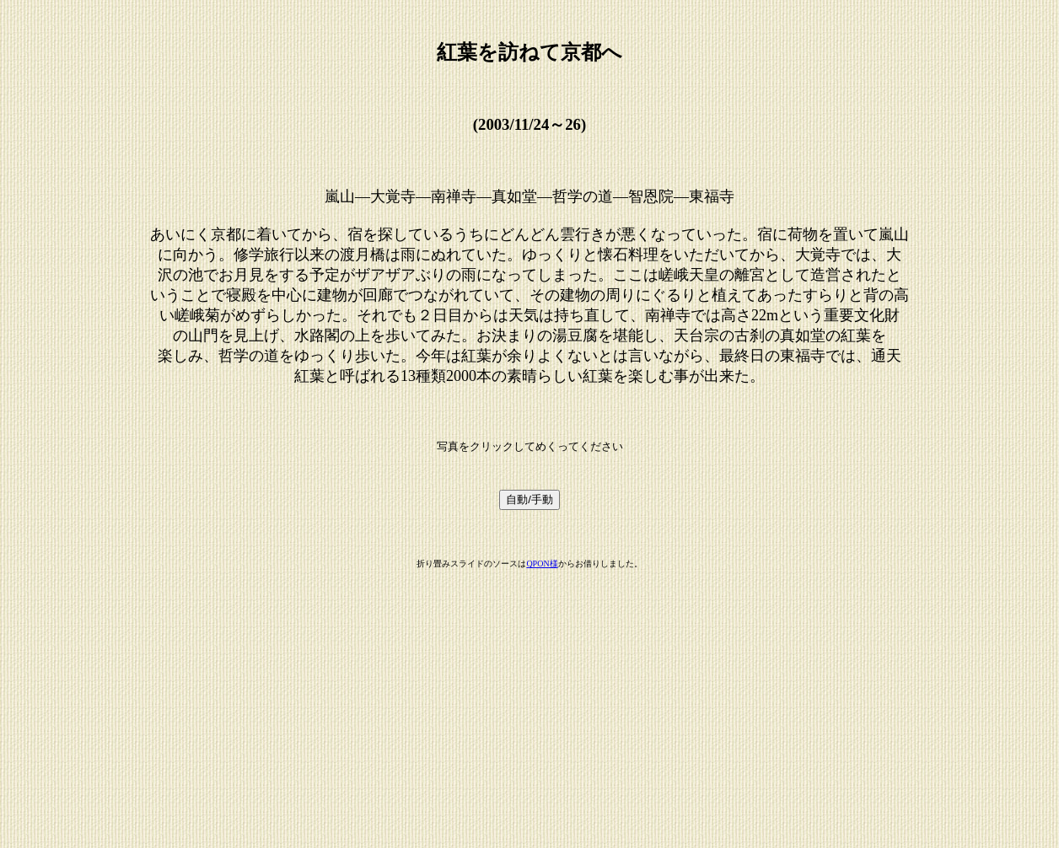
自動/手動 (529, 499)
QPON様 (541, 563)
